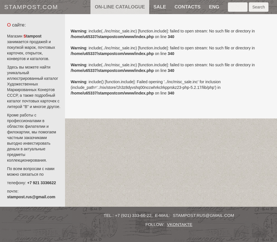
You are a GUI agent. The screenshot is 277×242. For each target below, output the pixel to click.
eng (214, 7)
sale (159, 7)
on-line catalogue (120, 7)
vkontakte (179, 224)
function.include (152, 31)
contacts (187, 7)
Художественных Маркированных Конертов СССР (31, 90)
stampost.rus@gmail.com (31, 197)
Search (258, 7)
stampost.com (31, 7)
